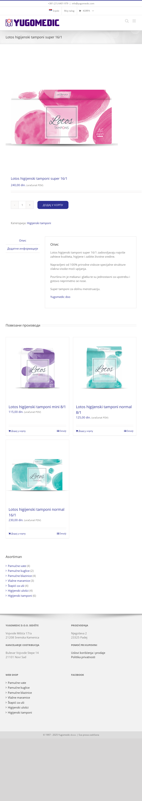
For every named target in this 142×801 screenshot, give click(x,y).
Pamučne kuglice (19, 571)
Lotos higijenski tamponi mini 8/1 (37, 406)
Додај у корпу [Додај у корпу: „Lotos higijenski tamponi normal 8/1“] (86, 431)
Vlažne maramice (19, 580)
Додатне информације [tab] (22, 248)
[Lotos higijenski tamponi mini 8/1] (37, 368)
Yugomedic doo (60, 297)
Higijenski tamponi (39, 223)
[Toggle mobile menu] (134, 21)
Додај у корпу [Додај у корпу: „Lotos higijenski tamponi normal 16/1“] (18, 533)
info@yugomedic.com (83, 3)
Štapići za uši (16, 586)
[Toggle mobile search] (127, 21)
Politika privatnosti (83, 657)
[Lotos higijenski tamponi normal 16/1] (37, 471)
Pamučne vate (17, 566)
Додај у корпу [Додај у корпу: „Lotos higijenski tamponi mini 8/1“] (18, 431)
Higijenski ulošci (18, 590)
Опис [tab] (22, 240)
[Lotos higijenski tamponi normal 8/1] (104, 368)
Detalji (62, 431)
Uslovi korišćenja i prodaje (88, 653)
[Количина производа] (22, 205)
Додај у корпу (53, 205)
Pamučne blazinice (20, 576)
